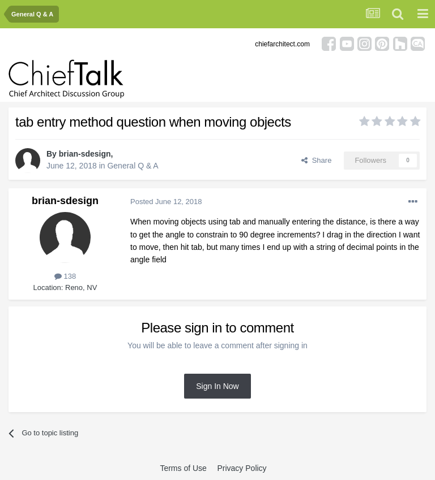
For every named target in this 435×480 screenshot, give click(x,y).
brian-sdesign (85, 153)
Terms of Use (183, 468)
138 (65, 276)
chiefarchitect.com (282, 44)
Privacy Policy (241, 468)
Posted (166, 201)
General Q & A (132, 165)
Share (316, 160)
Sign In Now (217, 386)
